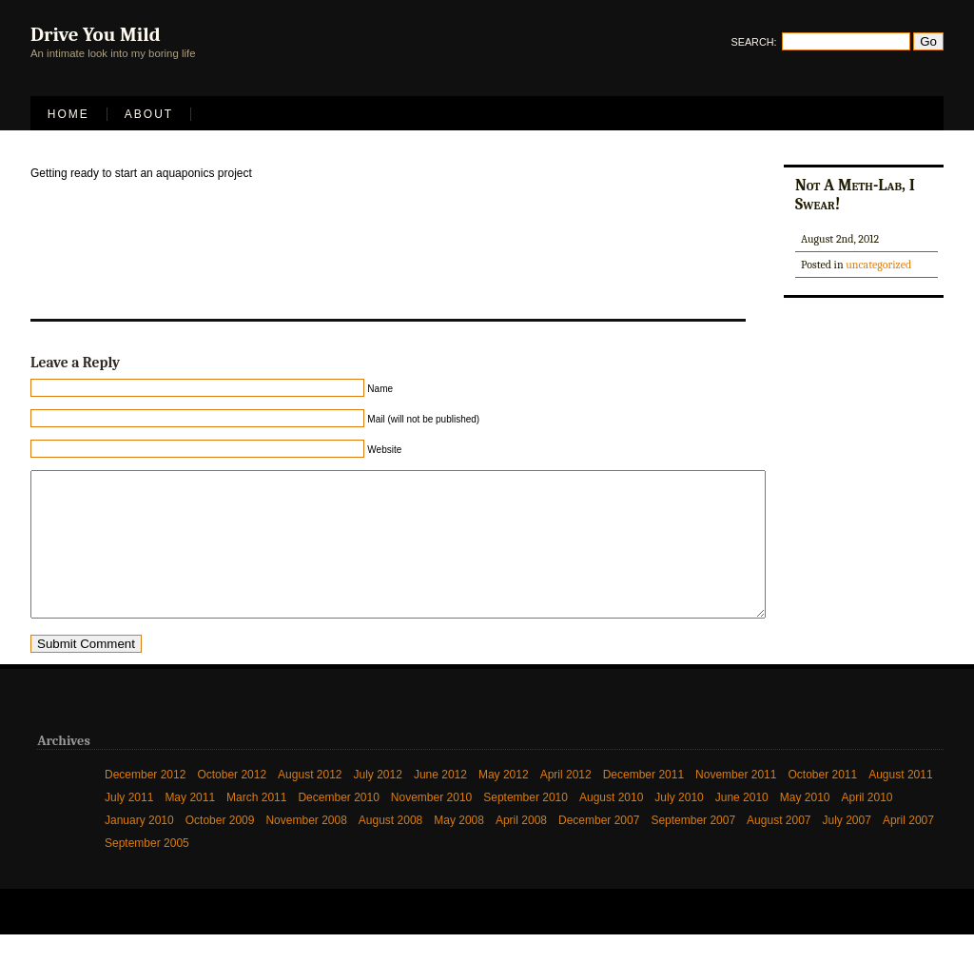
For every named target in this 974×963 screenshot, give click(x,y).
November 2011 (735, 803)
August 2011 (900, 803)
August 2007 (778, 848)
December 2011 (643, 803)
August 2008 (390, 848)
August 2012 (309, 803)
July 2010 (678, 826)
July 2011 (129, 826)
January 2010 (139, 848)
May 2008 (459, 848)
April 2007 (908, 848)
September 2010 (525, 826)
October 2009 (220, 848)
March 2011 (256, 826)
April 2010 (867, 826)
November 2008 (305, 848)
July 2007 (847, 848)
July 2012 (378, 803)
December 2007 (598, 848)
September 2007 (693, 848)
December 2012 (145, 803)
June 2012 (440, 803)
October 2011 (822, 803)
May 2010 (805, 826)
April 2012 (566, 803)
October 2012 (231, 803)
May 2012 (503, 803)
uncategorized (878, 264)
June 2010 (742, 826)
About (149, 114)
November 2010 (431, 826)
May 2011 (190, 826)
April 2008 (521, 848)
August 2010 (611, 826)
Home (68, 114)
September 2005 (147, 871)
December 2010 (338, 826)
